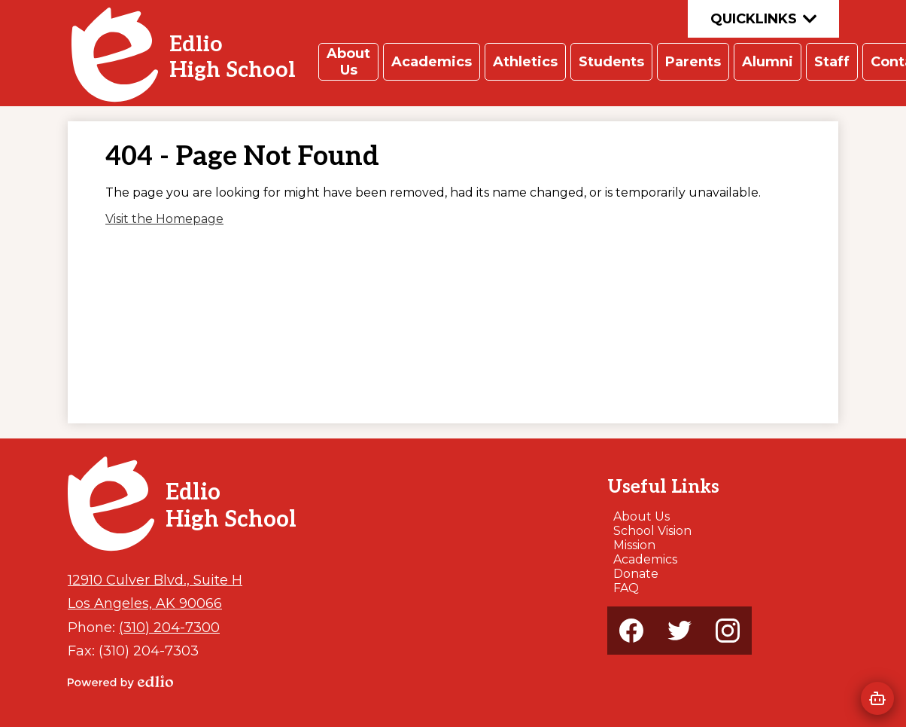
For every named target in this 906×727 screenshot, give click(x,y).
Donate (635, 574)
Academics (645, 559)
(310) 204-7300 (169, 627)
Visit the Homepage (164, 219)
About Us (641, 516)
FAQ (626, 588)
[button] (348, 62)
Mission (634, 545)
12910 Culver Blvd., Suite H (155, 579)
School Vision (652, 531)
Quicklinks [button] (763, 19)
